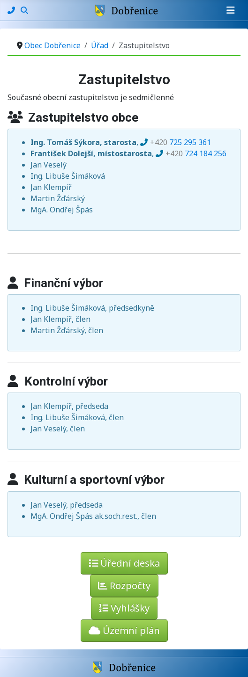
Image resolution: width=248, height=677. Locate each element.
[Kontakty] (12, 10)
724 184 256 (195, 153)
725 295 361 (180, 142)
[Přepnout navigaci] (230, 10)
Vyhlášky (124, 608)
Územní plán (124, 630)
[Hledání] (24, 10)
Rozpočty (124, 585)
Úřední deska (124, 563)
